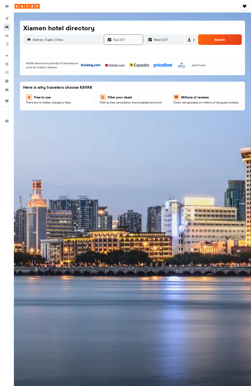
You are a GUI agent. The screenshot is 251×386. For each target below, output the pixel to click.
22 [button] (74, 106)
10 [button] (93, 87)
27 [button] (54, 116)
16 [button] (83, 97)
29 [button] (74, 116)
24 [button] (93, 106)
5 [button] (45, 87)
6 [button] (55, 87)
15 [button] (74, 97)
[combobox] (67, 39)
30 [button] (84, 116)
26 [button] (45, 116)
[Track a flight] (7, 73)
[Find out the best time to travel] (7, 81)
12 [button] (44, 97)
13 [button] (54, 97)
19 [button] (44, 106)
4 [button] (103, 77)
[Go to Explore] (7, 64)
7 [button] (64, 87)
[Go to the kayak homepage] (27, 6)
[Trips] (7, 101)
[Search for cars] (7, 36)
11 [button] (103, 87)
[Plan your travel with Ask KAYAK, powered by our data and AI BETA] (7, 56)
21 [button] (64, 106)
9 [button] (84, 87)
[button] (6, 6)
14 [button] (64, 97)
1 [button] (74, 77)
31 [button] (93, 116)
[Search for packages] (7, 44)
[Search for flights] (7, 19)
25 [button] (103, 106)
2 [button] (84, 77)
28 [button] (64, 116)
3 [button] (93, 77)
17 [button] (93, 97)
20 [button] (55, 106)
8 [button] (74, 87)
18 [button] (103, 97)
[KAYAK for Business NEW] (7, 89)
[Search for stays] (7, 27)
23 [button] (83, 106)
